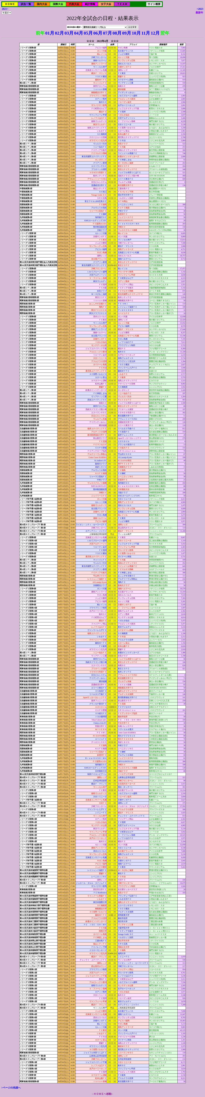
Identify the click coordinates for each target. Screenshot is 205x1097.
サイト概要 (154, 4)
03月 (69, 33)
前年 (40, 33)
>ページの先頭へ (11, 1087)
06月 (97, 33)
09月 (126, 33)
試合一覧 (26, 4)
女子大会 (106, 4)
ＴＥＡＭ (122, 4)
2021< (5, 9)
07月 (107, 33)
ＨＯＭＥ (10, 4)
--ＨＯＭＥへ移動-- (102, 1094)
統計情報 (90, 4)
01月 (49, 33)
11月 (145, 33)
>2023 (200, 9)
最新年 (199, 12)
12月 (155, 33)
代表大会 (74, 4)
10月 (136, 33)
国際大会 (58, 4)
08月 (117, 33)
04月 (78, 33)
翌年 (164, 33)
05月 (88, 33)
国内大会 (42, 4)
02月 (59, 33)
